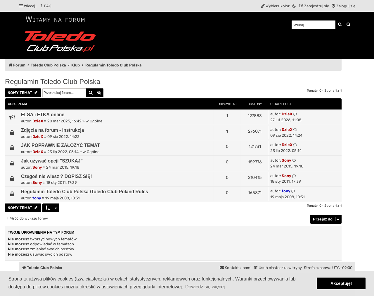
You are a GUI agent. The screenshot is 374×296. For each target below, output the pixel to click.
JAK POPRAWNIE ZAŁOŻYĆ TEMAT (60, 145)
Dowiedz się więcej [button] (205, 286)
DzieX (37, 121)
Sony (37, 167)
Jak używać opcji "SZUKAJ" (52, 160)
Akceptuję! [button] (341, 283)
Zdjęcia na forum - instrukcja (52, 130)
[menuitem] (45, 6)
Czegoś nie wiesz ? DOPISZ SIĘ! (56, 176)
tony (36, 198)
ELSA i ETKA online (42, 114)
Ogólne (96, 121)
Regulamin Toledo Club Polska (52, 81)
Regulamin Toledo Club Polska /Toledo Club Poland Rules (84, 191)
